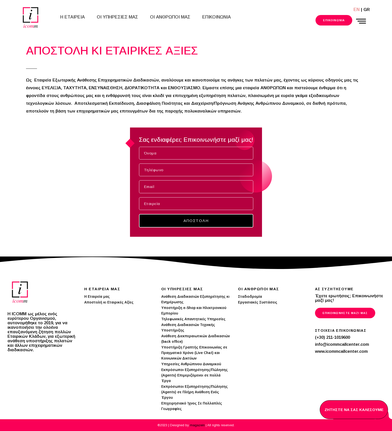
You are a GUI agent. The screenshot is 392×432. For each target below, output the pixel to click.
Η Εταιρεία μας (97, 297)
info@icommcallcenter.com (342, 345)
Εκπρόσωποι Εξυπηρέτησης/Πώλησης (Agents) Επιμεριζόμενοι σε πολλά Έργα (194, 376)
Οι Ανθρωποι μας (170, 17)
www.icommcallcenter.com (341, 352)
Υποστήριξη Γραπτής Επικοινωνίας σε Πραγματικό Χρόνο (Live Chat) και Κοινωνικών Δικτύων (194, 353)
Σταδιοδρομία (250, 297)
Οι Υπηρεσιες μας (117, 17)
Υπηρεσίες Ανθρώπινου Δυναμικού (191, 365)
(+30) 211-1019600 (332, 338)
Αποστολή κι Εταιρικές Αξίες (109, 303)
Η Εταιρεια (72, 17)
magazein (198, 426)
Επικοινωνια (216, 17)
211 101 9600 (299, 20)
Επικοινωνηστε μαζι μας (345, 313)
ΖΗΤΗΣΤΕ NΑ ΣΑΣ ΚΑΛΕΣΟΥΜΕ (353, 410)
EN (357, 9)
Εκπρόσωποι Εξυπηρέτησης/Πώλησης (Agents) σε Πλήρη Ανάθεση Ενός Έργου (194, 392)
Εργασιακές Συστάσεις (257, 303)
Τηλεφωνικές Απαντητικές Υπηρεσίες (193, 320)
